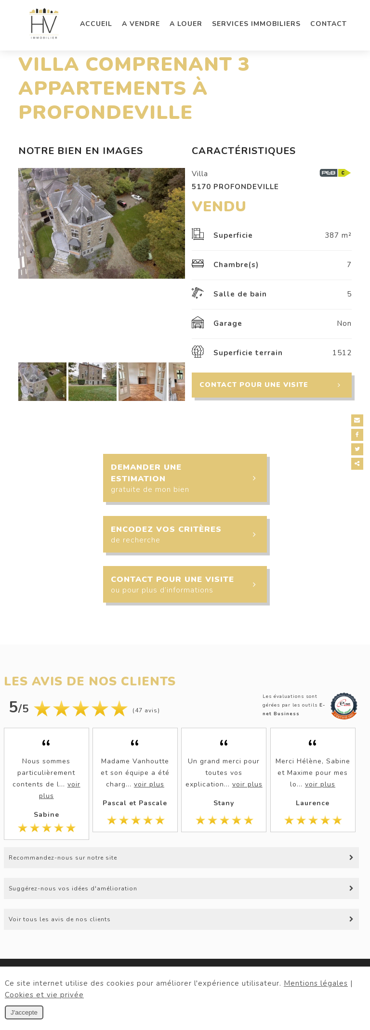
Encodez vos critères (188, 535)
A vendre (141, 23)
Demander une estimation (188, 478)
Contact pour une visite (275, 385)
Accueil (96, 23)
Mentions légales (316, 983)
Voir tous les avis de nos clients (60, 919)
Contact (328, 23)
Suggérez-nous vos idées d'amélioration (73, 888)
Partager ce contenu (359, 464)
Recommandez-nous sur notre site (63, 858)
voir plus (149, 784)
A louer (186, 23)
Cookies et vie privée (44, 995)
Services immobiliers (256, 23)
